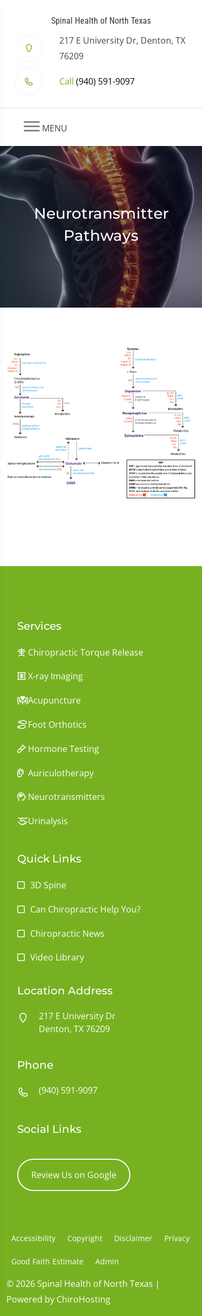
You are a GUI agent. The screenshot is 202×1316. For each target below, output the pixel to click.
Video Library (57, 957)
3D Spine (48, 885)
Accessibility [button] (33, 1238)
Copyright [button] (84, 1238)
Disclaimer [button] (133, 1238)
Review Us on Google (73, 1175)
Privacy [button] (177, 1238)
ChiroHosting (83, 1299)
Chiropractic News (67, 933)
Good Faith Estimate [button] (47, 1261)
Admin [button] (107, 1261)
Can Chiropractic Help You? (85, 909)
